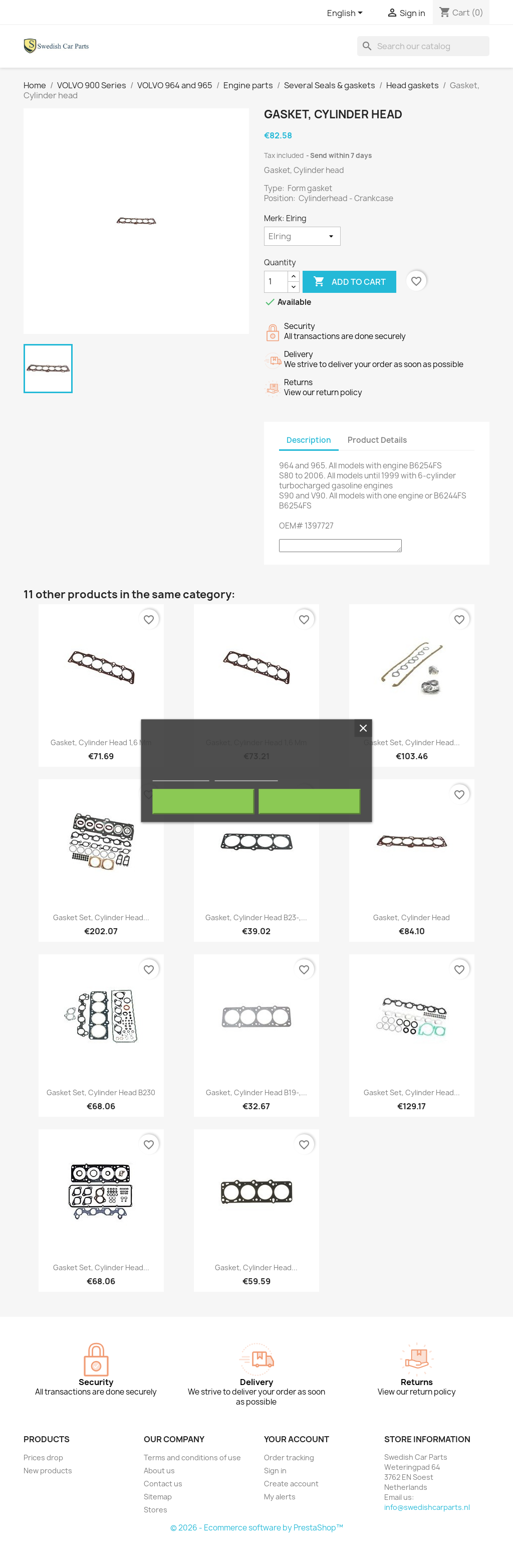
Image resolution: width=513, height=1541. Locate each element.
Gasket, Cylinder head (411, 917)
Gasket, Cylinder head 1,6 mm (101, 742)
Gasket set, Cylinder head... (412, 742)
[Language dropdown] (346, 14)
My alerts (280, 1496)
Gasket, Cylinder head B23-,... (256, 917)
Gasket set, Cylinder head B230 (101, 1092)
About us (159, 1470)
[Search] (423, 46)
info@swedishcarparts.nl (427, 1507)
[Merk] (302, 236)
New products (48, 1470)
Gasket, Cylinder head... (256, 1267)
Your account (296, 1439)
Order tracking (289, 1457)
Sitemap (158, 1496)
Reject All (203, 801)
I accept (309, 801)
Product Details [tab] (377, 440)
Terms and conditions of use (192, 1457)
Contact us (163, 1483)
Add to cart (349, 281)
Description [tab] (309, 440)
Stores (155, 1509)
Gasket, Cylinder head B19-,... (256, 1092)
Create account (291, 1483)
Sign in (275, 1470)
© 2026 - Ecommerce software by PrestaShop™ (256, 1527)
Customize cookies (246, 776)
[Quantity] (276, 282)
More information (181, 776)
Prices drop (43, 1457)
